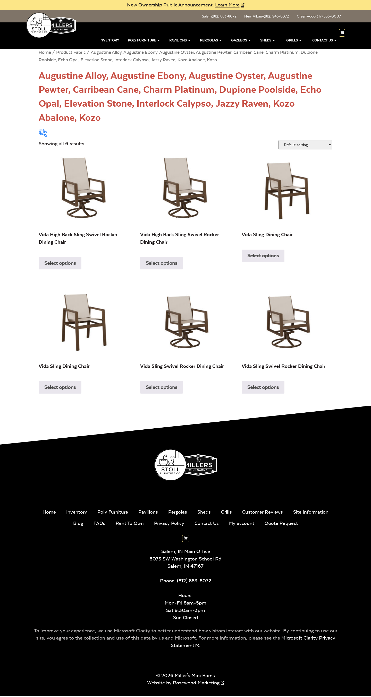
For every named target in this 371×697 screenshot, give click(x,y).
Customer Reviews (263, 513)
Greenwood (318, 16)
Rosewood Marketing (196, 684)
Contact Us (324, 40)
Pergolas (211, 40)
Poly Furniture (144, 40)
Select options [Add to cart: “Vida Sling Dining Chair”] (263, 256)
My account (242, 524)
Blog (77, 524)
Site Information (312, 513)
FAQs (98, 524)
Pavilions (180, 40)
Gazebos (241, 40)
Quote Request (282, 524)
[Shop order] (305, 145)
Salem (216, 16)
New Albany (264, 16)
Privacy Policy (169, 524)
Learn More (227, 5)
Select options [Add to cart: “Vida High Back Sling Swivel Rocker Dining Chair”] (60, 264)
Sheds (268, 40)
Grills (294, 40)
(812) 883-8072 (194, 582)
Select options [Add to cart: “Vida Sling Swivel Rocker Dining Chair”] (161, 388)
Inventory (109, 41)
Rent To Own (129, 524)
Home (45, 53)
